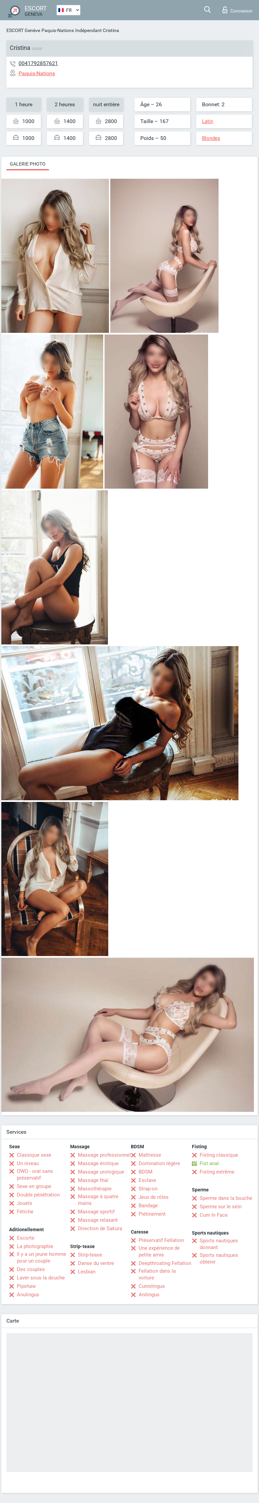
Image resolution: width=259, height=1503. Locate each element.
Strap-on (148, 1189)
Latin (207, 121)
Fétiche (25, 1212)
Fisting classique (219, 1155)
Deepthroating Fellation (165, 1263)
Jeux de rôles (154, 1197)
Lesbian (86, 1272)
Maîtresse (150, 1155)
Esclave (147, 1180)
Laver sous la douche (41, 1278)
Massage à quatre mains (98, 1199)
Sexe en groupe (34, 1186)
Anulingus (28, 1295)
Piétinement (152, 1214)
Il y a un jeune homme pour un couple (41, 1257)
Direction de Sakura (100, 1228)
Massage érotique (98, 1163)
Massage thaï (93, 1180)
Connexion (238, 9)
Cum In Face (214, 1215)
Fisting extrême (217, 1172)
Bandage (148, 1206)
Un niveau (28, 1163)
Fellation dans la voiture (157, 1274)
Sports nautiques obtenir (219, 1258)
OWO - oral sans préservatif (35, 1174)
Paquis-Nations (57, 30)
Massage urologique (101, 1172)
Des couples (31, 1269)
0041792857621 (38, 63)
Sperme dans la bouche (226, 1198)
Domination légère (159, 1163)
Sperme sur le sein (220, 1207)
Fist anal (209, 1163)
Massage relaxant (98, 1220)
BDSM (145, 1172)
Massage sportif (96, 1212)
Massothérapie (95, 1189)
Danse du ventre (96, 1263)
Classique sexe (34, 1155)
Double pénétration (38, 1195)
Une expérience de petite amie (159, 1251)
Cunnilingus (152, 1286)
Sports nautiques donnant (219, 1244)
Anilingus (149, 1295)
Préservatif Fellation (161, 1240)
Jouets (24, 1203)
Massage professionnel (104, 1155)
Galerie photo (28, 164)
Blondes (211, 138)
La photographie (35, 1246)
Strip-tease (90, 1255)
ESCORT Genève (23, 30)
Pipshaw (26, 1286)
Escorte (25, 1238)
